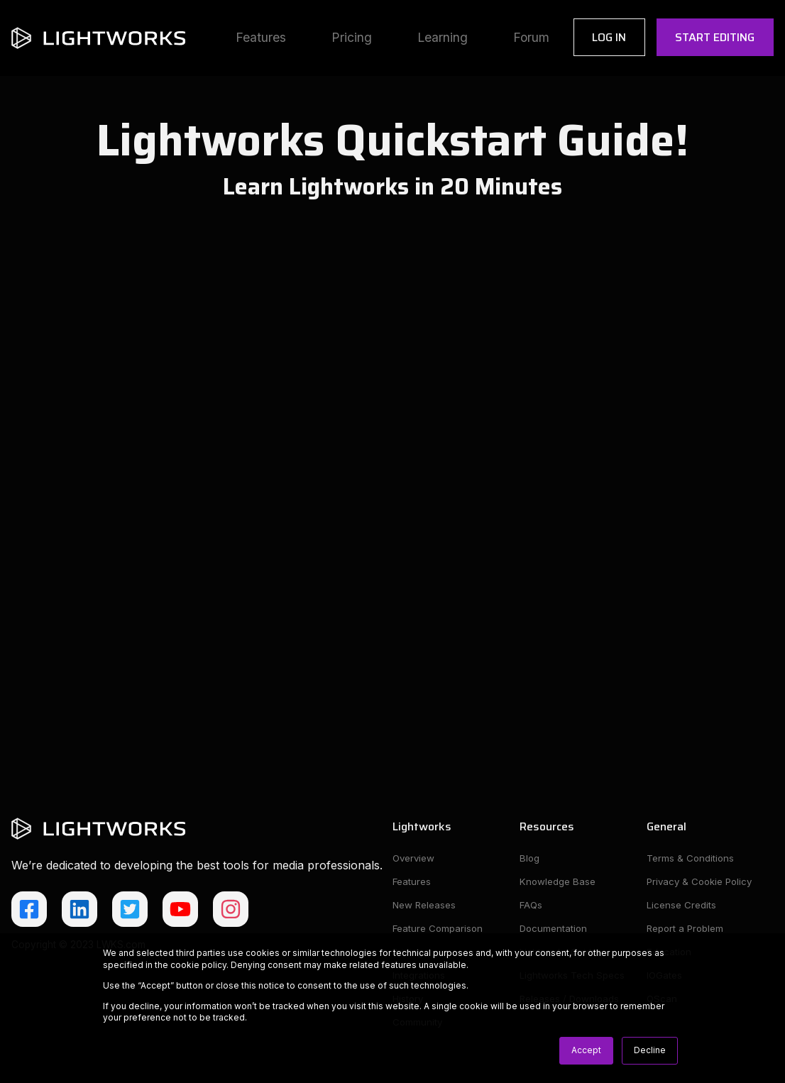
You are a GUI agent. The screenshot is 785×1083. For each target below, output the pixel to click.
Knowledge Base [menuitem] (558, 882)
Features (261, 37)
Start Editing (714, 37)
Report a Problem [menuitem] (686, 929)
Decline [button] (650, 1050)
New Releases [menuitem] (424, 905)
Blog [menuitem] (530, 858)
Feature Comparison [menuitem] (438, 929)
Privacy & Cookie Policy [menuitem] (702, 882)
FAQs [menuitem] (532, 905)
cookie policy (198, 965)
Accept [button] (586, 1050)
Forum (531, 37)
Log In (609, 37)
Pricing (351, 37)
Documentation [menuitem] (554, 929)
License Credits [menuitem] (681, 905)
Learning (442, 37)
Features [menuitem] (412, 882)
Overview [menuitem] (414, 858)
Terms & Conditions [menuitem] (691, 858)
